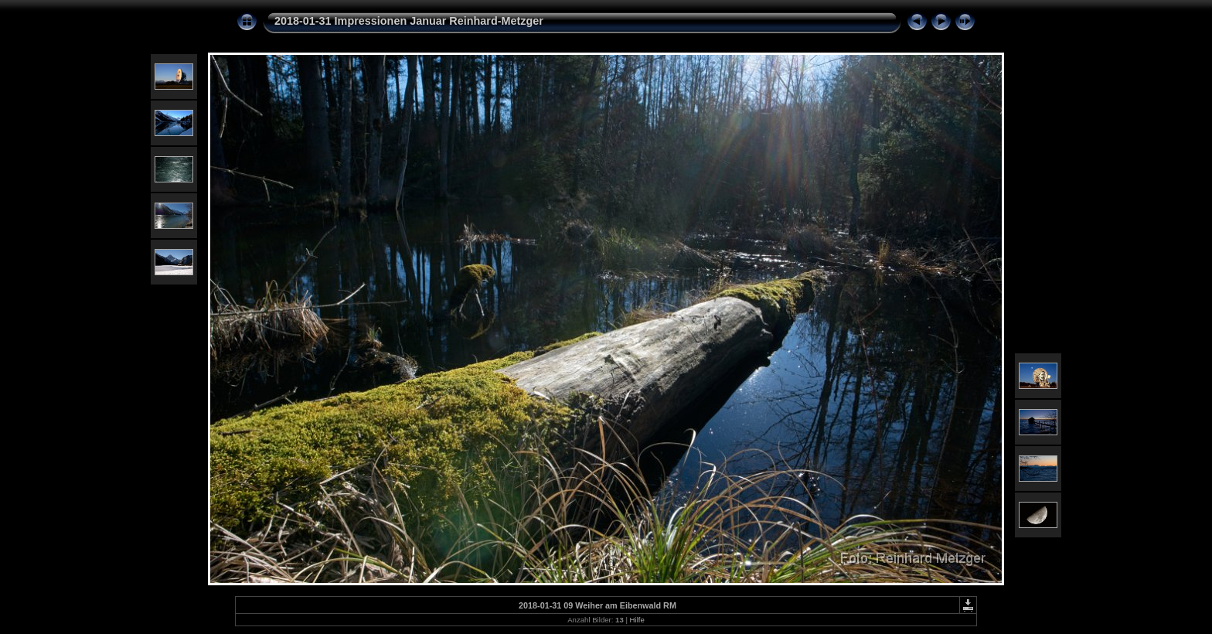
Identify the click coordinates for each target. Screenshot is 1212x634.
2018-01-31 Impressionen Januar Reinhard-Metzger (408, 21)
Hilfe (637, 619)
